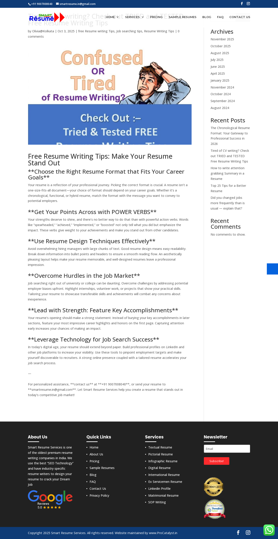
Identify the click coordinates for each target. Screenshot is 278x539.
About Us (96, 454)
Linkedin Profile (159, 488)
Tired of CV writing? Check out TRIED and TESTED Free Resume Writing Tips (230, 155)
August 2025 (220, 53)
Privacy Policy (99, 495)
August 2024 (220, 108)
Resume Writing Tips (159, 31)
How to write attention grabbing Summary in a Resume (228, 173)
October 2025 (221, 46)
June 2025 (218, 66)
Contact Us (239, 17)
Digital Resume (159, 468)
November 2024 (222, 87)
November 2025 (222, 39)
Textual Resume (160, 447)
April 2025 (218, 73)
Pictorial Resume (160, 454)
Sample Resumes (182, 17)
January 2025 (220, 80)
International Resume (164, 475)
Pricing (156, 17)
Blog (206, 17)
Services (132, 17)
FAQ (220, 17)
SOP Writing (157, 502)
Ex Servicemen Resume (165, 481)
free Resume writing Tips (96, 31)
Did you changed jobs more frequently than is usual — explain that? (228, 202)
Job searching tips (129, 31)
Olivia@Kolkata (43, 31)
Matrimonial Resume (163, 495)
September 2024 (223, 101)
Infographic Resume (163, 461)
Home (110, 17)
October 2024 (221, 94)
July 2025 (217, 60)
